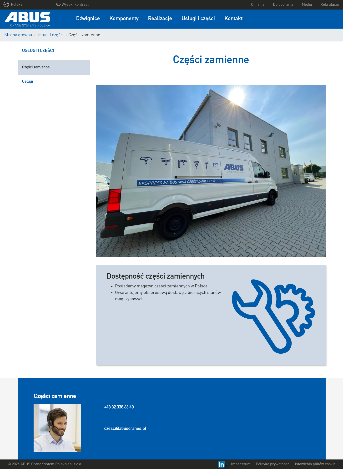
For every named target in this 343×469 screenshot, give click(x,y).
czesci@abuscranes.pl (125, 429)
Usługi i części (198, 18)
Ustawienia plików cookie (314, 464)
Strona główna (18, 35)
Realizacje (160, 18)
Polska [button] (13, 4)
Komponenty (123, 18)
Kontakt (233, 18)
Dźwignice (88, 18)
